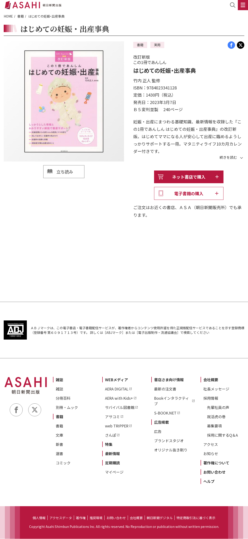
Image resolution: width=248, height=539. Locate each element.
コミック (63, 463)
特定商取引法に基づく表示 (196, 518)
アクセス (210, 444)
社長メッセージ (216, 389)
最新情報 (112, 454)
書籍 (20, 16)
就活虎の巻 (216, 417)
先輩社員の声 (218, 407)
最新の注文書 (165, 389)
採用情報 (210, 398)
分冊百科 (63, 398)
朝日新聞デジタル (160, 518)
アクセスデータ (61, 518)
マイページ (114, 472)
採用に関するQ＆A (222, 435)
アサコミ (112, 417)
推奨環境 (96, 518)
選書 (59, 454)
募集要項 (214, 426)
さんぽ (110, 435)
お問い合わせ (214, 472)
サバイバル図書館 (119, 407)
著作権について (216, 463)
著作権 (81, 518)
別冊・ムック (67, 407)
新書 (59, 444)
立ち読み (64, 172)
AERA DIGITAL (116, 389)
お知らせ (210, 454)
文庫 (59, 435)
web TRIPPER (116, 426)
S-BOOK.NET (165, 413)
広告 (157, 431)
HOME (8, 16)
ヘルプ (208, 481)
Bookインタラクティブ (171, 401)
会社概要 (210, 380)
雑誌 (59, 380)
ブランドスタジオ (169, 441)
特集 (108, 444)
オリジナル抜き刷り (170, 450)
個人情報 (39, 518)
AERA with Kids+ (119, 398)
